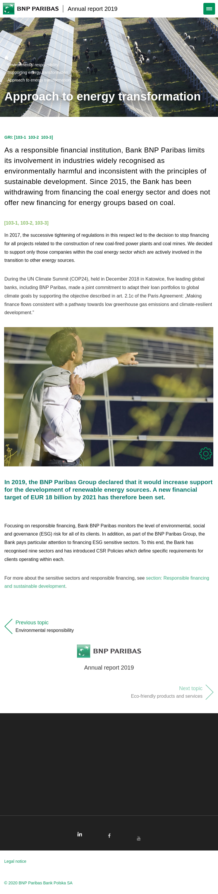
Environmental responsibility (32, 65)
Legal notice (12, 861)
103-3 (46, 137)
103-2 (33, 137)
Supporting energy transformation (37, 72)
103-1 (21, 137)
